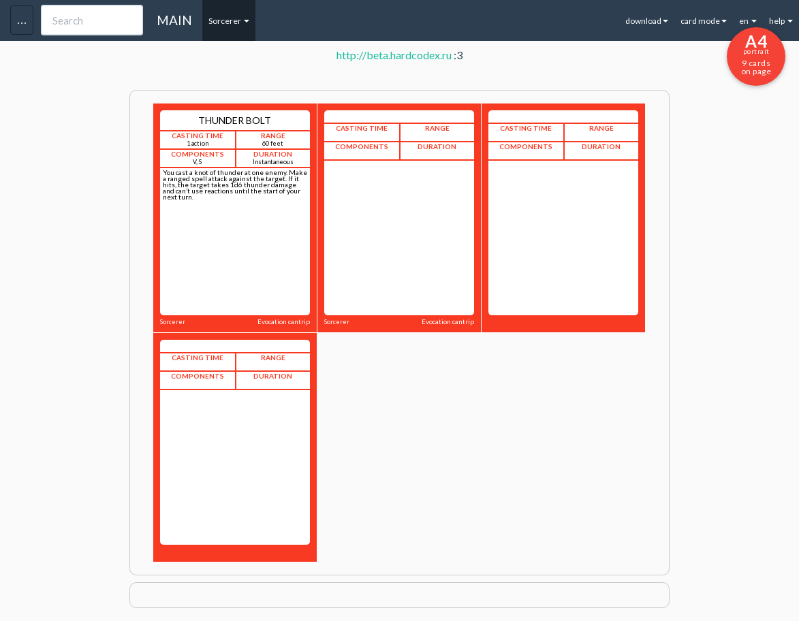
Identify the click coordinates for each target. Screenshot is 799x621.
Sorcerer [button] (228, 21)
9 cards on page (756, 53)
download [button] (646, 21)
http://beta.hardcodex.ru (394, 54)
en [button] (748, 21)
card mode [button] (703, 21)
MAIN (174, 20)
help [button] (781, 21)
